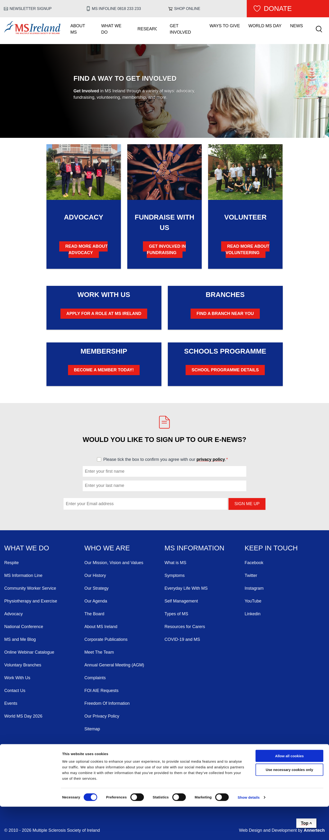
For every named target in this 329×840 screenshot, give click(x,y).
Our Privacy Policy (101, 716)
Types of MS (176, 613)
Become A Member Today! (104, 370)
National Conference (23, 626)
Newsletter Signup (31, 8)
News (296, 25)
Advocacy (13, 613)
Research (147, 29)
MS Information (194, 548)
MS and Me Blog (20, 639)
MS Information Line (23, 575)
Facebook (254, 562)
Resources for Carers (184, 626)
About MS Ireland (100, 626)
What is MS (175, 562)
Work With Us (17, 677)
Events (10, 703)
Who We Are (107, 548)
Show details (249, 831)
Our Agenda (95, 601)
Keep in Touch (271, 548)
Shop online (187, 8)
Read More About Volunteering (248, 249)
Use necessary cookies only (289, 803)
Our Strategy (96, 588)
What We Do (111, 29)
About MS (77, 29)
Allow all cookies (289, 789)
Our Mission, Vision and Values (113, 562)
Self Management (181, 601)
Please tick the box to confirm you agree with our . (167, 459)
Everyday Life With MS (186, 588)
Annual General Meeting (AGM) (114, 665)
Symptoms (174, 575)
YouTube (253, 601)
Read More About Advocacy (86, 249)
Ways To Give (225, 25)
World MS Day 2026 (23, 716)
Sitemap (92, 729)
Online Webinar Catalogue (29, 652)
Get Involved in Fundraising (166, 249)
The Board (94, 613)
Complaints (95, 677)
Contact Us (14, 690)
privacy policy (210, 459)
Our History (95, 575)
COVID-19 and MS (182, 639)
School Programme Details (225, 370)
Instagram (254, 588)
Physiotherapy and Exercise (30, 601)
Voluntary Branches (22, 665)
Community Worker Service (30, 588)
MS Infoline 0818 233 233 (116, 8)
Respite (11, 562)
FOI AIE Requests (101, 690)
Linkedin (252, 613)
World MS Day (265, 25)
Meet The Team (99, 652)
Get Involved (180, 29)
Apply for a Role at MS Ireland (104, 313)
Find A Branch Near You (225, 313)
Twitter (251, 575)
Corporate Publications (106, 639)
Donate (278, 8)
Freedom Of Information (107, 703)
